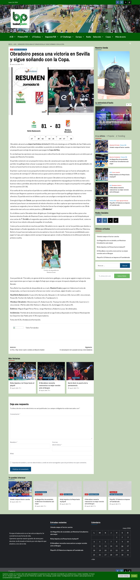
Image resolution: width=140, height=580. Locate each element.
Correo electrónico (57, 443)
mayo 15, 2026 (73, 388)
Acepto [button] (134, 576)
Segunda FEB (51, 37)
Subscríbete (122, 276)
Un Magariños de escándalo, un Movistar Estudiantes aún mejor (119, 161)
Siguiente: (71, 348)
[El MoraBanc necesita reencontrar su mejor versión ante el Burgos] (51, 371)
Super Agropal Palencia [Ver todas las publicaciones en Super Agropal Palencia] (122, 200)
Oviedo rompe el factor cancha (119, 147)
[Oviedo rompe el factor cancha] (101, 146)
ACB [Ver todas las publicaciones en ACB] (12, 49)
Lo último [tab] (101, 136)
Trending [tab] (121, 136)
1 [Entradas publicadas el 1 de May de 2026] (116, 537)
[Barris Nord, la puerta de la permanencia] (80, 371)
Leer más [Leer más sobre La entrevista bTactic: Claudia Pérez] (99, 128)
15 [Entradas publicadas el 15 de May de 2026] (117, 546)
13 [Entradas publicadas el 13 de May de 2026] (105, 546)
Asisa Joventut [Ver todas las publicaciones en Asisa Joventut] (18, 378)
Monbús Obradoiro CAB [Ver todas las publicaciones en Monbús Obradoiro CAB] (20, 49)
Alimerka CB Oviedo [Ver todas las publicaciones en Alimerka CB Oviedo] (115, 145)
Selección (98, 37)
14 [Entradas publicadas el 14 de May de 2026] (111, 546)
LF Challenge (67, 37)
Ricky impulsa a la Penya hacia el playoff (111, 247)
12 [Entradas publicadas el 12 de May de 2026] (100, 546)
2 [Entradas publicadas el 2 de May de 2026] (122, 537)
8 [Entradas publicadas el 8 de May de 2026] (116, 542)
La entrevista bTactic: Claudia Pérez (111, 114)
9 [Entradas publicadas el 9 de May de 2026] (122, 542)
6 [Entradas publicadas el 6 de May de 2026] (105, 542)
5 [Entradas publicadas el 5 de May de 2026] (99, 542)
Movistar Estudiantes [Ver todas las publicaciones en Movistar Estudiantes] (115, 157)
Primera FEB (24, 37)
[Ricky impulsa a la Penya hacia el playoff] (22, 371)
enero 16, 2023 (16, 64)
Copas (109, 37)
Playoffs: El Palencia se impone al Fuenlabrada (113, 257)
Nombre (13, 442)
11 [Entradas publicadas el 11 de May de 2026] (94, 546)
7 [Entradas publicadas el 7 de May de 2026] (111, 542)
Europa (80, 37)
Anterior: (30, 348)
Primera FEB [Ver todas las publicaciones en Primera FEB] (123, 145)
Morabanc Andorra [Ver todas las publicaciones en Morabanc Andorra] (48, 378)
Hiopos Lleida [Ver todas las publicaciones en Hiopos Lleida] (75, 378)
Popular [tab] (110, 136)
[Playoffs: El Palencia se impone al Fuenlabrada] (101, 203)
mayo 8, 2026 (101, 117)
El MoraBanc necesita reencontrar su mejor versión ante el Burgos (49, 385)
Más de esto (120, 37)
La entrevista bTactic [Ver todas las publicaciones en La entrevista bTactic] (102, 112)
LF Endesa (37, 37)
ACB (13, 37)
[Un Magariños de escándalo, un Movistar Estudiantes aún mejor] (101, 160)
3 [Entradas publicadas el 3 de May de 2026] (127, 537)
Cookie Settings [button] (124, 576)
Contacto (12, 571)
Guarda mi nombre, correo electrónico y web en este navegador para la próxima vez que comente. (49, 462)
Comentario (15, 414)
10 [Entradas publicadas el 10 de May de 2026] (128, 542)
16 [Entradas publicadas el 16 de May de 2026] (122, 546)
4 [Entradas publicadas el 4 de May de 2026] (94, 542)
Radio (88, 37)
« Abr (93, 559)
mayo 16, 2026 (15, 388)
